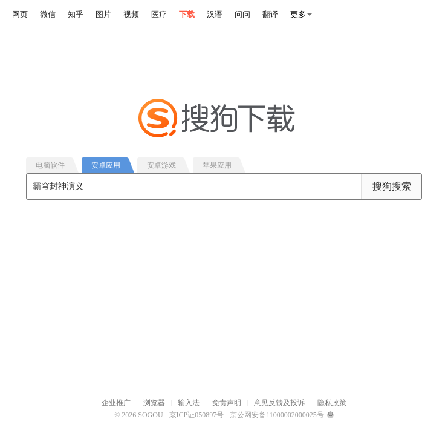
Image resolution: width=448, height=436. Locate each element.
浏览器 (154, 402)
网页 (20, 14)
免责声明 (226, 402)
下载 (187, 14)
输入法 (189, 402)
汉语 (214, 14)
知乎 (75, 14)
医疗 (159, 14)
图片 (103, 14)
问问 (242, 14)
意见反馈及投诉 (279, 402)
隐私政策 (331, 402)
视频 (131, 14)
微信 (48, 14)
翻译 (270, 14)
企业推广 (116, 402)
